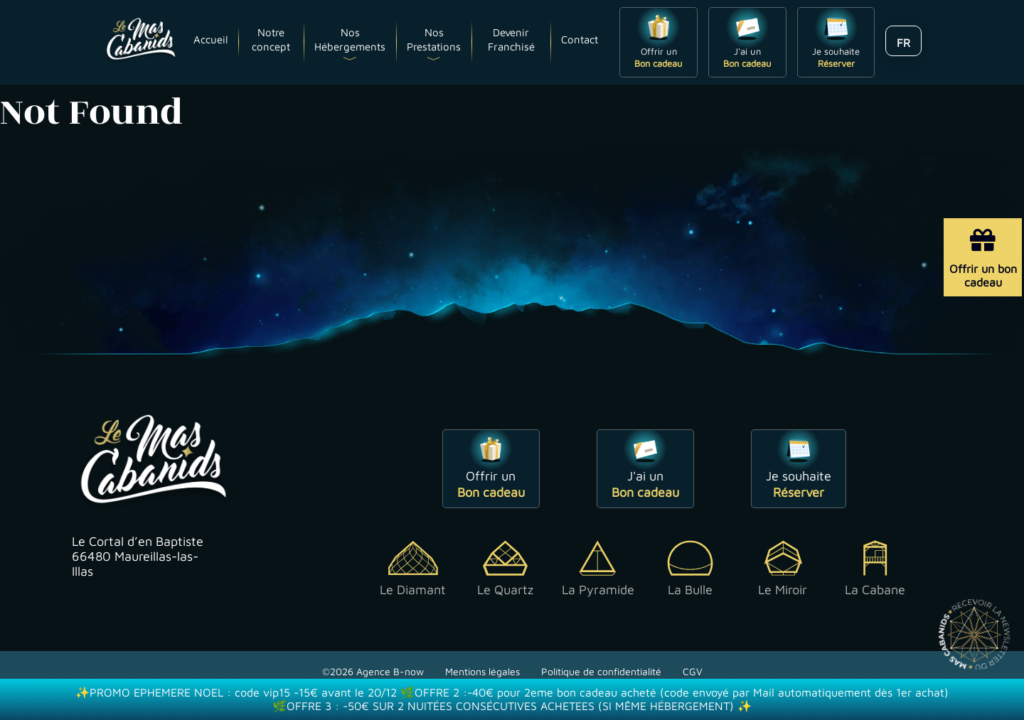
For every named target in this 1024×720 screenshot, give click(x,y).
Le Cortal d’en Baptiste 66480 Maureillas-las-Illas (137, 556)
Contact (579, 39)
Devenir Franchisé (511, 39)
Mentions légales (482, 671)
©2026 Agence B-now (373, 671)
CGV (693, 671)
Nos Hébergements (349, 39)
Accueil (210, 39)
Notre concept (271, 39)
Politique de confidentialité (601, 671)
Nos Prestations (434, 39)
